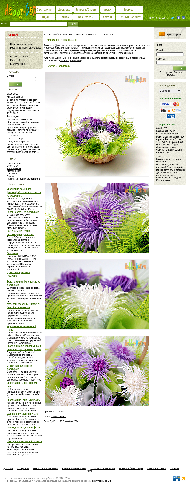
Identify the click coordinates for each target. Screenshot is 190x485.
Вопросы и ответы (19, 56)
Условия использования (74, 468)
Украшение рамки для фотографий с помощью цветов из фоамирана (24, 192)
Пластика (12, 173)
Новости (13, 89)
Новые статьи (14, 163)
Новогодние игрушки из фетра (23, 427)
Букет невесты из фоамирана (23, 212)
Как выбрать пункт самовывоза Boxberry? (168, 132)
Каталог (48, 34)
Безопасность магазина (45, 468)
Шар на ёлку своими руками (22, 413)
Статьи (10, 176)
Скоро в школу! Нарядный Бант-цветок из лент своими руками (24, 347)
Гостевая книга (18, 64)
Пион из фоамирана (70, 60)
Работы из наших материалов (69, 34)
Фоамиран (49, 45)
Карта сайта (16, 60)
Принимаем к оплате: (170, 98)
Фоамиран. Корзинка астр (101, 34)
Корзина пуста (173, 34)
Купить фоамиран (53, 58)
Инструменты (14, 168)
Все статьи (12, 166)
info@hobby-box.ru (158, 18)
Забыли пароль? (174, 73)
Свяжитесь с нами (156, 468)
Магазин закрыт (15, 96)
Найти (73, 24)
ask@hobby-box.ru (101, 481)
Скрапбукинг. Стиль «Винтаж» (23, 400)
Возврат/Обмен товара (131, 468)
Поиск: (4, 23)
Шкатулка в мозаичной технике (24, 441)
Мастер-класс (14, 171)
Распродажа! (13, 116)
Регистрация (165, 72)
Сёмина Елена (58, 416)
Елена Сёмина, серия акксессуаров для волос (20, 232)
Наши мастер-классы (21, 44)
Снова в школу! (15, 138)
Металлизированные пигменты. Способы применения (24, 305)
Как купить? (23, 468)
